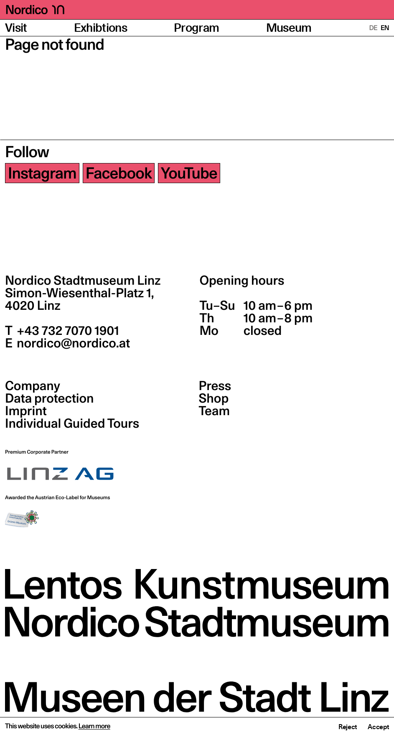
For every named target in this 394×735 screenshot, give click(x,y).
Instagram (42, 173)
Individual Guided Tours (72, 423)
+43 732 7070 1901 (66, 330)
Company (32, 386)
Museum (289, 28)
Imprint (26, 411)
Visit (16, 28)
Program (196, 28)
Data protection (49, 398)
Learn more (94, 726)
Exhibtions (100, 28)
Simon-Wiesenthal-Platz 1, (79, 299)
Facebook (119, 173)
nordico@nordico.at (72, 343)
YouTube (189, 173)
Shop (214, 398)
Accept (378, 726)
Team (214, 411)
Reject (347, 726)
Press (215, 386)
